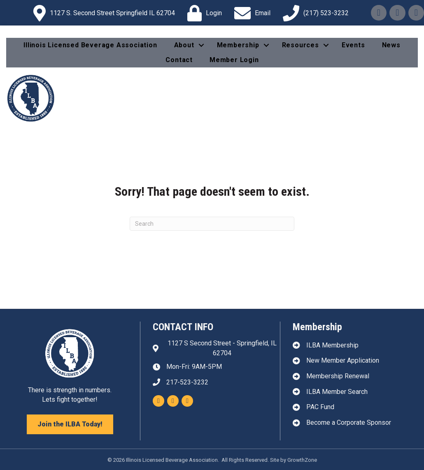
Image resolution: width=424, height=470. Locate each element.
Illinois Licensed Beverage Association (90, 45)
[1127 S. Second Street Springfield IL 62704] (102, 13)
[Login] (202, 13)
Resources (300, 45)
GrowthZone (302, 460)
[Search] (212, 224)
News (391, 45)
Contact (179, 60)
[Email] (250, 13)
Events (353, 45)
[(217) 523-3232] (314, 13)
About (184, 45)
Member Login (234, 60)
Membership (238, 45)
